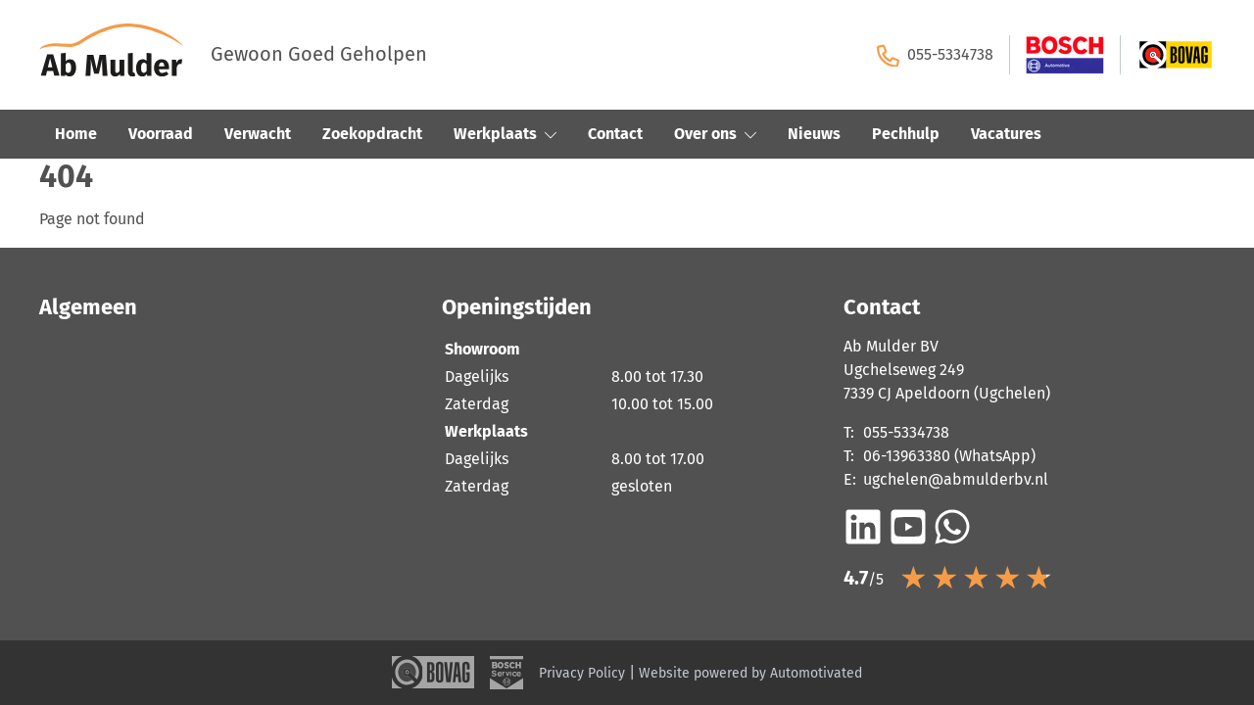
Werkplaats (505, 133)
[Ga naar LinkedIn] (863, 526)
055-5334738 (935, 55)
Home (76, 133)
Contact (615, 133)
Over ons (715, 133)
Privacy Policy (582, 673)
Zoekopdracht (372, 133)
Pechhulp (906, 133)
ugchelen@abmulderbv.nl (955, 479)
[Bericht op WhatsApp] (952, 526)
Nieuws (814, 133)
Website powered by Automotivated (750, 673)
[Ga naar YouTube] (908, 526)
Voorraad (160, 133)
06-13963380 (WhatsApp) (949, 455)
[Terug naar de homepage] (125, 55)
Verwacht (257, 133)
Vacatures (1006, 133)
